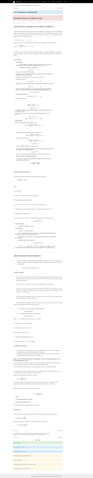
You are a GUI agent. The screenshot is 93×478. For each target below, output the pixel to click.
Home (14, 5)
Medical (37, 1)
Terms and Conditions (44, 474)
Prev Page (16, 8)
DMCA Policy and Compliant (52, 474)
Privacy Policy (38, 474)
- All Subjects (19, 447)
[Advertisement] (72, 22)
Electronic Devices (19, 5)
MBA (48, 1)
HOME (25, 1)
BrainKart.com (19, 1)
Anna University (32, 1)
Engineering (43, 1)
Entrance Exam (59, 1)
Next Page (59, 8)
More (65, 1)
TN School (53, 1)
